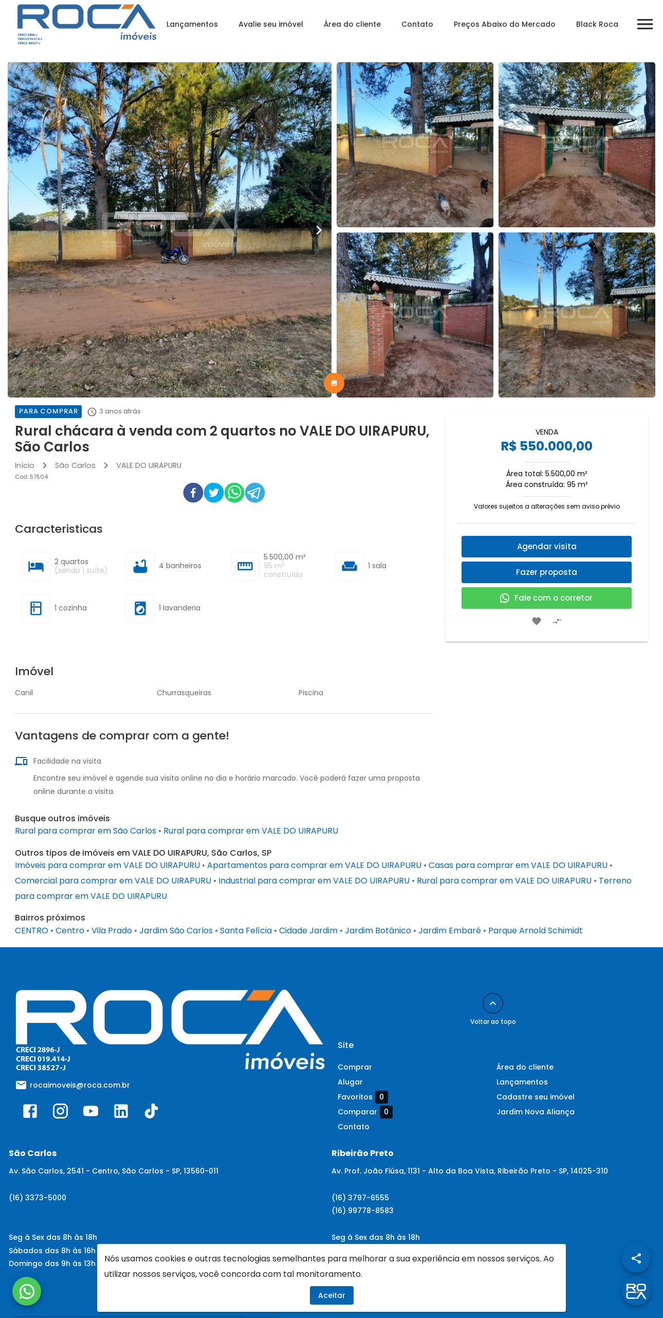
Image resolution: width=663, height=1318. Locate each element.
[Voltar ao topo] (493, 1003)
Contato (417, 24)
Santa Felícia (246, 930)
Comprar (355, 1067)
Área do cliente (352, 24)
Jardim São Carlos (176, 930)
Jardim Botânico (378, 930)
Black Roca (597, 24)
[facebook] (193, 494)
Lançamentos (192, 24)
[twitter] (214, 494)
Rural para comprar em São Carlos (85, 831)
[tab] (334, 383)
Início (24, 465)
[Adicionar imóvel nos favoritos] (536, 621)
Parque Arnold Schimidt (535, 930)
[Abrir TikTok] (151, 1113)
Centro (70, 930)
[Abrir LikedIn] (121, 1113)
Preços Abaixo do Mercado (505, 24)
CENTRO (31, 930)
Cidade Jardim (308, 930)
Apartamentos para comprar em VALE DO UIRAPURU (314, 865)
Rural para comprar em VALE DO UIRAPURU (250, 831)
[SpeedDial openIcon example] (636, 1258)
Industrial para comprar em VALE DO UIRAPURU (314, 881)
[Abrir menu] (645, 24)
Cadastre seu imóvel (535, 1097)
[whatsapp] (234, 494)
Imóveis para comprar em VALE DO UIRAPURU (107, 865)
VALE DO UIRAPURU (148, 465)
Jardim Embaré (449, 930)
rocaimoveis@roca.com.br (80, 1085)
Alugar (350, 1082)
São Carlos (75, 465)
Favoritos (363, 1097)
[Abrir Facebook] (30, 1113)
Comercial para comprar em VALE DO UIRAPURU (113, 881)
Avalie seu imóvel (270, 24)
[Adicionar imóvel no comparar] (557, 621)
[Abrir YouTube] (91, 1113)
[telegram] (255, 494)
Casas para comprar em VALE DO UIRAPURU (518, 865)
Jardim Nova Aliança (535, 1112)
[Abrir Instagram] (60, 1113)
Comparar (365, 1112)
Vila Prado (111, 930)
